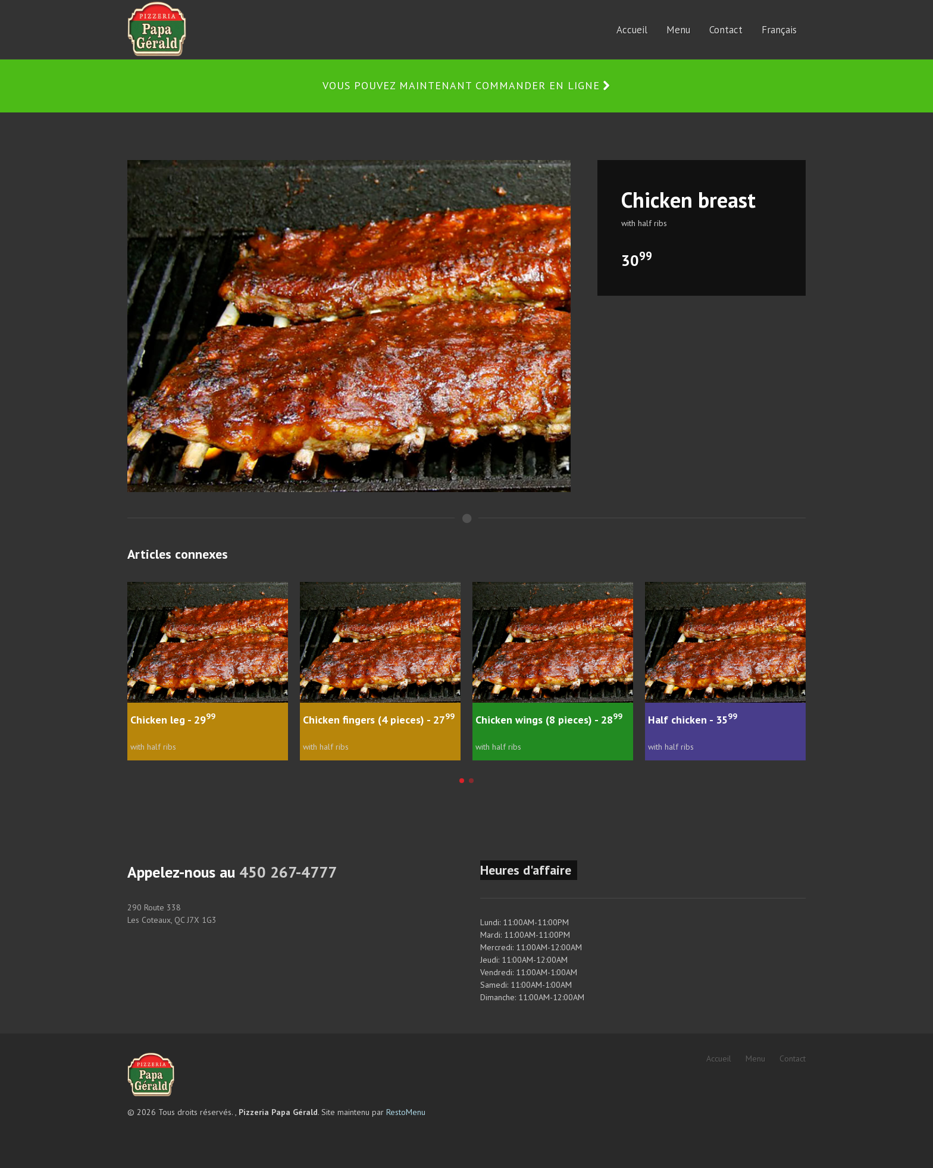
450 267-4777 (288, 872)
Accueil (718, 1058)
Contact (792, 1058)
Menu (755, 1058)
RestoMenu (405, 1112)
